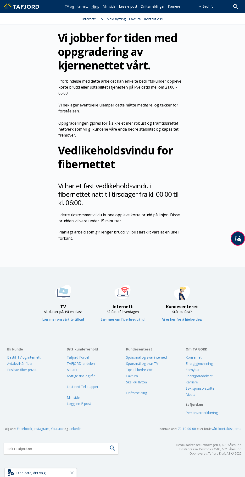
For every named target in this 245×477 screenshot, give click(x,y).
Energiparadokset (199, 376)
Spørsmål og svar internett (146, 357)
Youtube (57, 428)
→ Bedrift (205, 6)
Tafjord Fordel (78, 357)
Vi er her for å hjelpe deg (182, 319)
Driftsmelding (136, 393)
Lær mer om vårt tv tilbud (63, 319)
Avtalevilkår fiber (20, 363)
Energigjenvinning (199, 363)
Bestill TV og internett (24, 357)
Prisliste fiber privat (22, 369)
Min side (73, 397)
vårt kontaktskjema (226, 428)
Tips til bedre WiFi (139, 369)
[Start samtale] (238, 238)
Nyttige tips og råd (81, 376)
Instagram (41, 428)
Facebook (24, 428)
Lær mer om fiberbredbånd (123, 319)
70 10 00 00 (187, 428)
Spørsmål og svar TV (142, 363)
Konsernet (194, 357)
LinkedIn (75, 428)
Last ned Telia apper (82, 386)
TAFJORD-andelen (81, 363)
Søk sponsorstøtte (200, 388)
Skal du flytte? (136, 382)
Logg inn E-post (79, 403)
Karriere (192, 382)
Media (190, 394)
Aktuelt (72, 369)
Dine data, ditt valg (30, 473)
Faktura (132, 376)
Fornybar (193, 369)
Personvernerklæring (202, 412)
